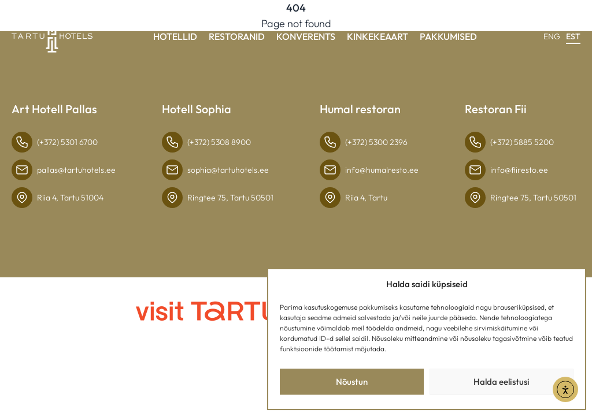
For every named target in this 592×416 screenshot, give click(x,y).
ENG (551, 36)
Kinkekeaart (377, 36)
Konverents (305, 36)
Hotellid (175, 36)
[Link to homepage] (52, 37)
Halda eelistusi (501, 381)
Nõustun (352, 381)
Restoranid (237, 36)
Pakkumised (448, 36)
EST (573, 36)
